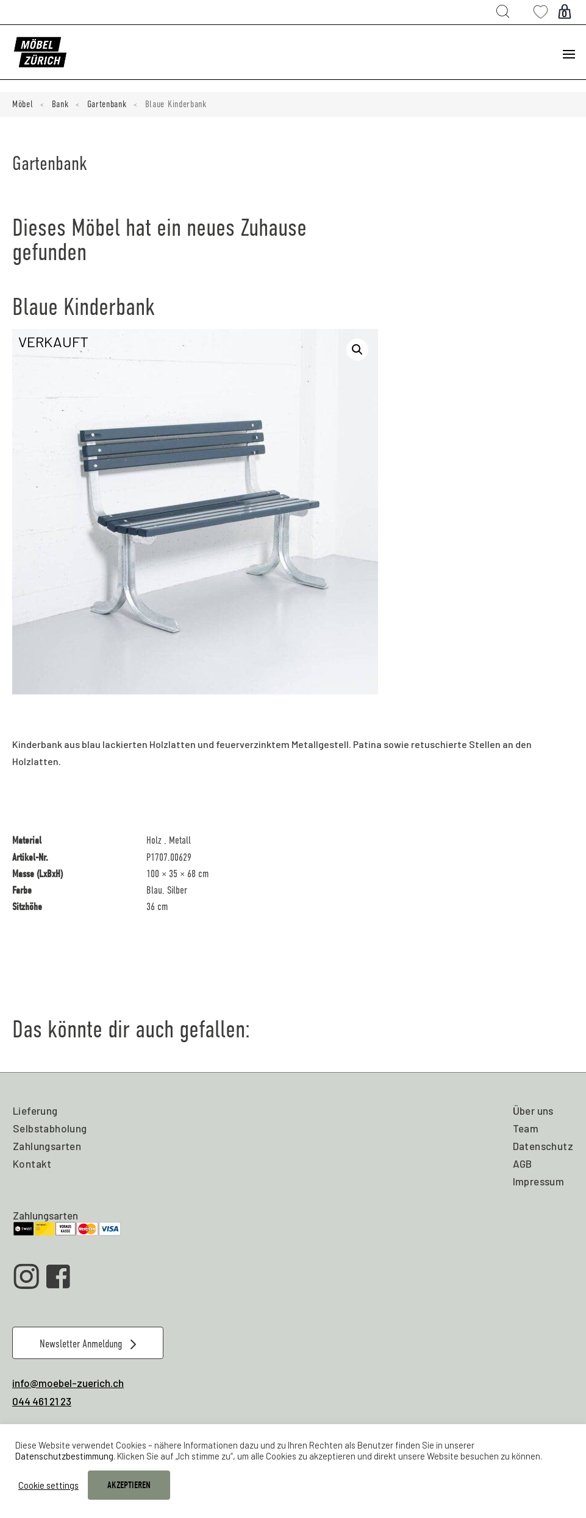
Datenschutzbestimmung (64, 1455)
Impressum (539, 1181)
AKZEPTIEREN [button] (129, 1485)
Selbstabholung (50, 1128)
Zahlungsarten (47, 1146)
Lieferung (35, 1110)
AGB (522, 1163)
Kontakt (32, 1163)
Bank (60, 104)
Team (526, 1128)
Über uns (533, 1110)
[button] (357, 350)
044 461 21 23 (41, 1401)
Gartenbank (107, 104)
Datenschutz (543, 1146)
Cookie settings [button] (48, 1485)
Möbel (23, 104)
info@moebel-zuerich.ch (68, 1383)
